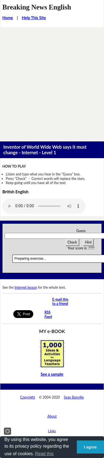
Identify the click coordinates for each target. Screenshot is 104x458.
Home (7, 17)
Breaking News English (36, 7)
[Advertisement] (52, 82)
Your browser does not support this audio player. (43, 206)
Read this (44, 453)
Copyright (27, 397)
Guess (80, 231)
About (52, 416)
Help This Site (34, 17)
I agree (90, 447)
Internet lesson (26, 287)
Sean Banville (74, 397)
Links (52, 431)
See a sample (52, 374)
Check (72, 242)
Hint (88, 242)
